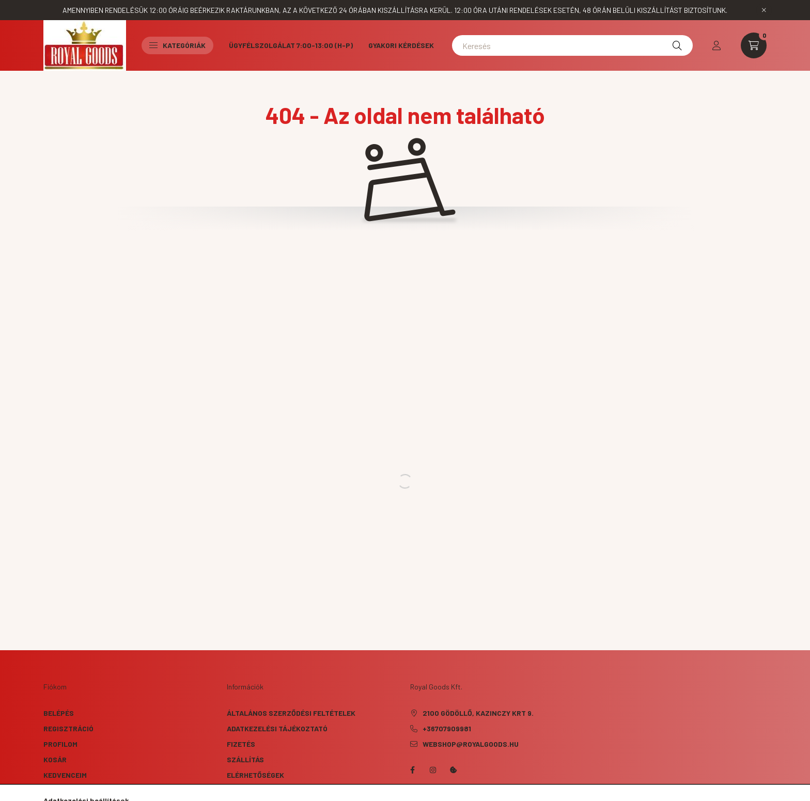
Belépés (58, 713)
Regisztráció (68, 728)
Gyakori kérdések (401, 45)
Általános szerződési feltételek (291, 713)
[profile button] (716, 45)
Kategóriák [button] (177, 45)
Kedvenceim (65, 775)
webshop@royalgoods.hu (471, 744)
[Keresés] (572, 45)
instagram (433, 770)
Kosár (55, 759)
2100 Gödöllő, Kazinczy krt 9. (478, 713)
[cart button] (754, 45)
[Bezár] (764, 10)
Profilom (60, 744)
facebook (412, 770)
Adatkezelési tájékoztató (277, 728)
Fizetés (241, 744)
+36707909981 (447, 728)
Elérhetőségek (255, 775)
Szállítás (245, 759)
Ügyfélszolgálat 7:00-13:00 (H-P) (291, 45)
